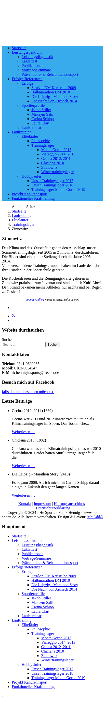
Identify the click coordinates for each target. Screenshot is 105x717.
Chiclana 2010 (52, 163)
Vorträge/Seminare (36, 70)
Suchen (7, 339)
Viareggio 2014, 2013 (58, 154)
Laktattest (29, 61)
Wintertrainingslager (57, 172)
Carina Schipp (42, 119)
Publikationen (32, 65)
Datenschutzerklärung (53, 508)
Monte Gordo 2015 (56, 150)
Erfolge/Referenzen (27, 79)
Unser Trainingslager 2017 (52, 181)
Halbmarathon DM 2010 (50, 92)
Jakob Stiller (41, 110)
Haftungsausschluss (69, 504)
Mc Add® (95, 517)
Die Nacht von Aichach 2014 (54, 101)
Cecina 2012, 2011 (56, 158)
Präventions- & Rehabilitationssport (50, 74)
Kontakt (24, 504)
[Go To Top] (2, 695)
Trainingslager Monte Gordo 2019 (58, 189)
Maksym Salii (42, 114)
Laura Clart (40, 123)
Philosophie (40, 141)
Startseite (19, 48)
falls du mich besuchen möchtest (28, 392)
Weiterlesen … (23, 432)
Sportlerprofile (33, 105)
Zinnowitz (49, 167)
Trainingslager (42, 145)
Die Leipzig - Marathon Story (54, 96)
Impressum (42, 504)
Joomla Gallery (35, 299)
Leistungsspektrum (27, 52)
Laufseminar (31, 127)
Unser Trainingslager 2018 (52, 185)
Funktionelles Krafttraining (33, 198)
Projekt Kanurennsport (29, 194)
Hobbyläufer (31, 176)
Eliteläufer (30, 136)
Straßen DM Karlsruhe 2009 (53, 88)
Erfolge (27, 83)
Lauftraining (21, 132)
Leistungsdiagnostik (37, 57)
